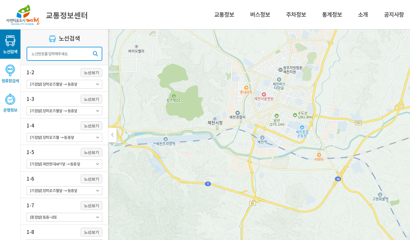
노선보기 (91, 72)
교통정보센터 (47, 14)
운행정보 (10, 110)
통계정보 (332, 14)
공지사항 (394, 14)
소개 (363, 14)
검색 (95, 53)
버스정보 (260, 14)
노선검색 (10, 51)
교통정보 (224, 14)
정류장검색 (10, 81)
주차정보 (296, 14)
